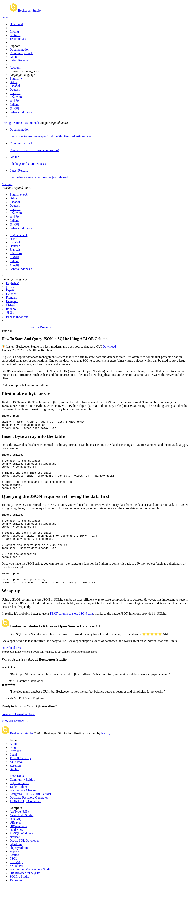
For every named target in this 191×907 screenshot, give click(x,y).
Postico (14, 876)
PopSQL (15, 873)
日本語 (14, 100)
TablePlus (16, 902)
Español (15, 86)
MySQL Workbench (22, 855)
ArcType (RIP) (19, 833)
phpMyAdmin (19, 869)
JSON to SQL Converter (25, 823)
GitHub (14, 56)
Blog (13, 769)
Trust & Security (20, 780)
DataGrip (16, 840)
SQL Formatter (19, 804)
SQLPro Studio (19, 898)
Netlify (105, 755)
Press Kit (15, 772)
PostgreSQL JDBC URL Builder (30, 815)
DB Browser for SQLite (25, 894)
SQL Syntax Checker (23, 812)
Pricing (14, 31)
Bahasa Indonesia (21, 112)
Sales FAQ (16, 783)
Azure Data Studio (21, 837)
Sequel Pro (17, 887)
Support (15, 46)
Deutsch (15, 89)
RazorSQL (16, 884)
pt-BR (13, 82)
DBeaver (15, 844)
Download (16, 24)
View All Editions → (15, 742)
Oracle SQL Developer (24, 862)
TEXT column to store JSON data (71, 635)
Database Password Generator (29, 819)
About (14, 765)
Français (15, 93)
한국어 (14, 108)
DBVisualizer (18, 847)
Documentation (19, 49)
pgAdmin (16, 865)
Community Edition (22, 801)
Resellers (15, 787)
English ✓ (16, 78)
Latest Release (19, 60)
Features (15, 35)
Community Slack (21, 53)
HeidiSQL (16, 851)
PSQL (13, 880)
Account (15, 67)
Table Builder (18, 808)
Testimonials (18, 38)
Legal (13, 776)
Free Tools (17, 797)
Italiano (14, 104)
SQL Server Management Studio (30, 891)
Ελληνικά (16, 96)
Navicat (15, 858)
